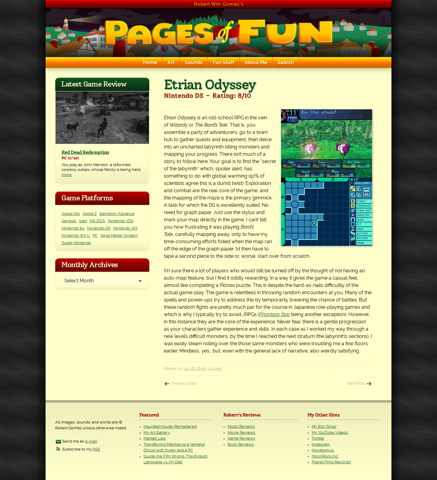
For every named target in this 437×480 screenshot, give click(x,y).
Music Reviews (241, 427)
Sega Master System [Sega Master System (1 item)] (119, 236)
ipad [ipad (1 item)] (83, 221)
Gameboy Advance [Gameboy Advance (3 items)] (116, 214)
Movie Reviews (241, 433)
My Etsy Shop (324, 427)
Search (286, 62)
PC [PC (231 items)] (95, 236)
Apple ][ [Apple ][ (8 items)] (90, 214)
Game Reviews (241, 439)
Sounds (193, 62)
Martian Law (155, 439)
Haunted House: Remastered (170, 427)
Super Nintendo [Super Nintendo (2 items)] (76, 243)
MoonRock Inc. (325, 456)
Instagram (321, 445)
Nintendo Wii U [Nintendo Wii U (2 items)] (76, 236)
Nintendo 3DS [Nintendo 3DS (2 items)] (120, 221)
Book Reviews (241, 445)
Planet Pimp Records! (331, 462)
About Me (256, 62)
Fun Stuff (223, 62)
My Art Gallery (157, 433)
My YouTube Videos (330, 433)
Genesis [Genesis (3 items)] (69, 221)
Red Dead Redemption (85, 152)
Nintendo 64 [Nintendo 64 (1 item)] (73, 228)
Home (150, 62)
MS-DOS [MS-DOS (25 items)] (97, 221)
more (67, 175)
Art (171, 62)
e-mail (91, 442)
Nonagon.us (323, 450)
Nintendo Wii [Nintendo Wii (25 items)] (125, 228)
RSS (96, 449)
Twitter (318, 439)
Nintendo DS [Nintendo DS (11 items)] (98, 228)
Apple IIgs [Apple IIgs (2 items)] (71, 214)
